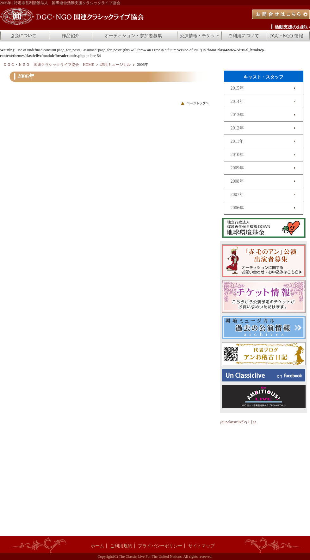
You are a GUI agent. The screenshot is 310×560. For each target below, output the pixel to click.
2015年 (237, 88)
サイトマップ (201, 546)
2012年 (237, 128)
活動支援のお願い (292, 27)
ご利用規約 (121, 546)
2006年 (237, 207)
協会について (24, 35)
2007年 (237, 194)
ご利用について (243, 35)
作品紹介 (70, 35)
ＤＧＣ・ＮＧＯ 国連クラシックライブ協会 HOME (48, 64)
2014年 (237, 101)
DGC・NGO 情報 (288, 35)
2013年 (237, 114)
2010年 (237, 154)
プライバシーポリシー (160, 546)
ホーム (97, 546)
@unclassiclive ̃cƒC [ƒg (238, 422)
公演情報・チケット (199, 35)
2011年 (237, 141)
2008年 (237, 181)
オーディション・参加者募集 (134, 35)
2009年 (237, 168)
